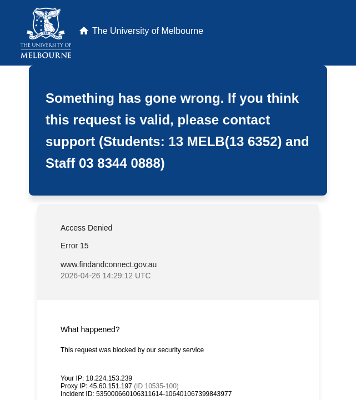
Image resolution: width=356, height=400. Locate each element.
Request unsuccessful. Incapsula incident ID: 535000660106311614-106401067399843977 (178, 200)
